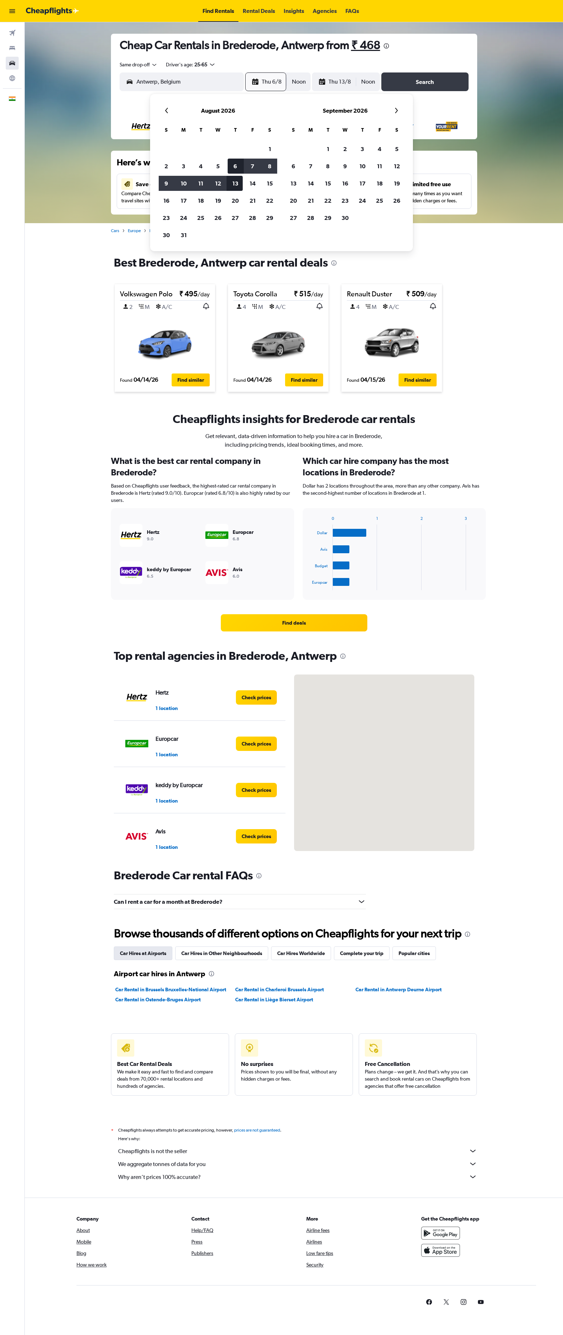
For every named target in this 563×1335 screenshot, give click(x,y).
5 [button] (218, 166)
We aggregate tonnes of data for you (297, 1164)
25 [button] (200, 218)
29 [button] (269, 218)
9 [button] (166, 183)
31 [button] (184, 235)
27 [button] (235, 218)
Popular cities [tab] (414, 953)
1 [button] (270, 149)
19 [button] (218, 200)
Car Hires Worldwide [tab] (301, 953)
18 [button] (201, 200)
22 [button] (269, 200)
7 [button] (252, 166)
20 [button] (235, 200)
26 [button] (218, 218)
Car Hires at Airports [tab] (143, 953)
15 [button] (270, 183)
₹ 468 (365, 45)
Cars (115, 230)
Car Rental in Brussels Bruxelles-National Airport (170, 989)
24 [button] (183, 218)
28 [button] (252, 218)
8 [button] (269, 166)
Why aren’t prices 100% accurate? (297, 1176)
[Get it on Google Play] (440, 1233)
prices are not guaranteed (257, 1130)
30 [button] (166, 235)
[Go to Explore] (12, 78)
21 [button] (253, 200)
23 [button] (166, 218)
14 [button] (253, 183)
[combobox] (139, 64)
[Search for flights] (12, 33)
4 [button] (201, 166)
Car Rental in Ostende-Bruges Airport (158, 999)
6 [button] (235, 166)
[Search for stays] (12, 48)
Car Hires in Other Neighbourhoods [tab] (221, 953)
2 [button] (166, 166)
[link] (294, 622)
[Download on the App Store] (440, 1250)
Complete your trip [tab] (361, 953)
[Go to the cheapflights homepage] (52, 11)
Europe (134, 230)
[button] (12, 11)
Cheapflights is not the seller (297, 1151)
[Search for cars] (12, 63)
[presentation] (386, 46)
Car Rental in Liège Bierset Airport (274, 999)
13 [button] (235, 183)
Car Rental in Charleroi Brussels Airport (279, 989)
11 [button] (200, 183)
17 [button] (184, 200)
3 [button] (183, 166)
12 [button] (218, 183)
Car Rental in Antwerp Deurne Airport (398, 989)
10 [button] (184, 183)
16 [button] (166, 200)
